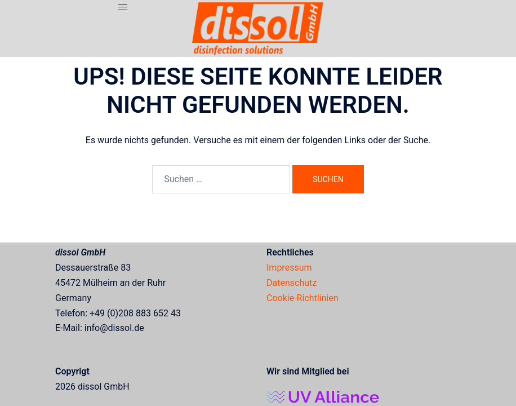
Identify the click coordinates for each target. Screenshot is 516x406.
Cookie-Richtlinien (302, 298)
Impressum (289, 267)
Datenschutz (291, 282)
